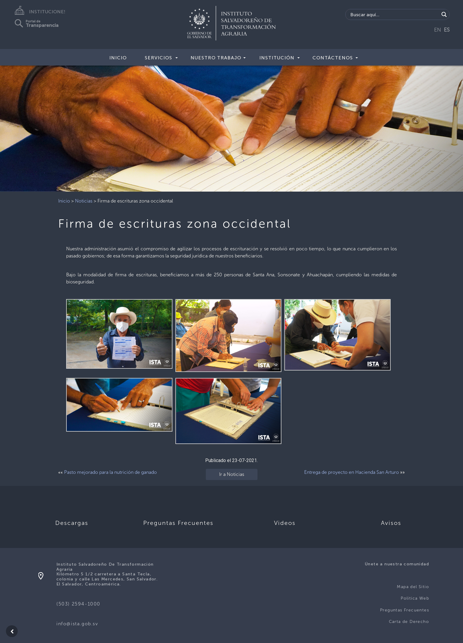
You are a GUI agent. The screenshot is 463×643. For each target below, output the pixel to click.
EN (437, 30)
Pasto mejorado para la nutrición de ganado (110, 472)
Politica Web (415, 598)
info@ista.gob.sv (77, 623)
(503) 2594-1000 (78, 604)
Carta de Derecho (409, 621)
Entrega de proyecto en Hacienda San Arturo (351, 472)
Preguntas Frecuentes (404, 610)
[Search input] (394, 14)
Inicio (118, 58)
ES (447, 30)
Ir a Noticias (231, 474)
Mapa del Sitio (413, 586)
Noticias (83, 201)
